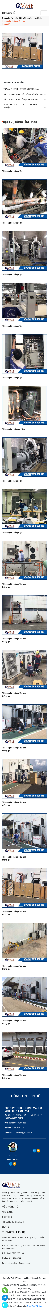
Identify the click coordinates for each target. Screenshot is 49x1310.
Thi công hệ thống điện (12, 171)
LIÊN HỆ (5, 1227)
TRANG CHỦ (8, 12)
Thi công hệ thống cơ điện (13, 429)
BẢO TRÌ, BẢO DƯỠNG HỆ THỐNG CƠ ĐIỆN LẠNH (23, 94)
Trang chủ (6, 18)
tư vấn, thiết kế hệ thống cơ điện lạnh (28, 18)
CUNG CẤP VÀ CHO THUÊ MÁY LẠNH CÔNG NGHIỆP (21, 106)
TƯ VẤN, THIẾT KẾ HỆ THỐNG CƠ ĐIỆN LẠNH (22, 89)
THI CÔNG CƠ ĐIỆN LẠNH (13, 1222)
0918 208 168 (20, 1123)
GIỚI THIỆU (7, 1217)
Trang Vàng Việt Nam (34, 1306)
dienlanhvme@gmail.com (21, 1132)
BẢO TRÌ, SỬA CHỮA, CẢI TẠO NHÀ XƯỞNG (21, 99)
